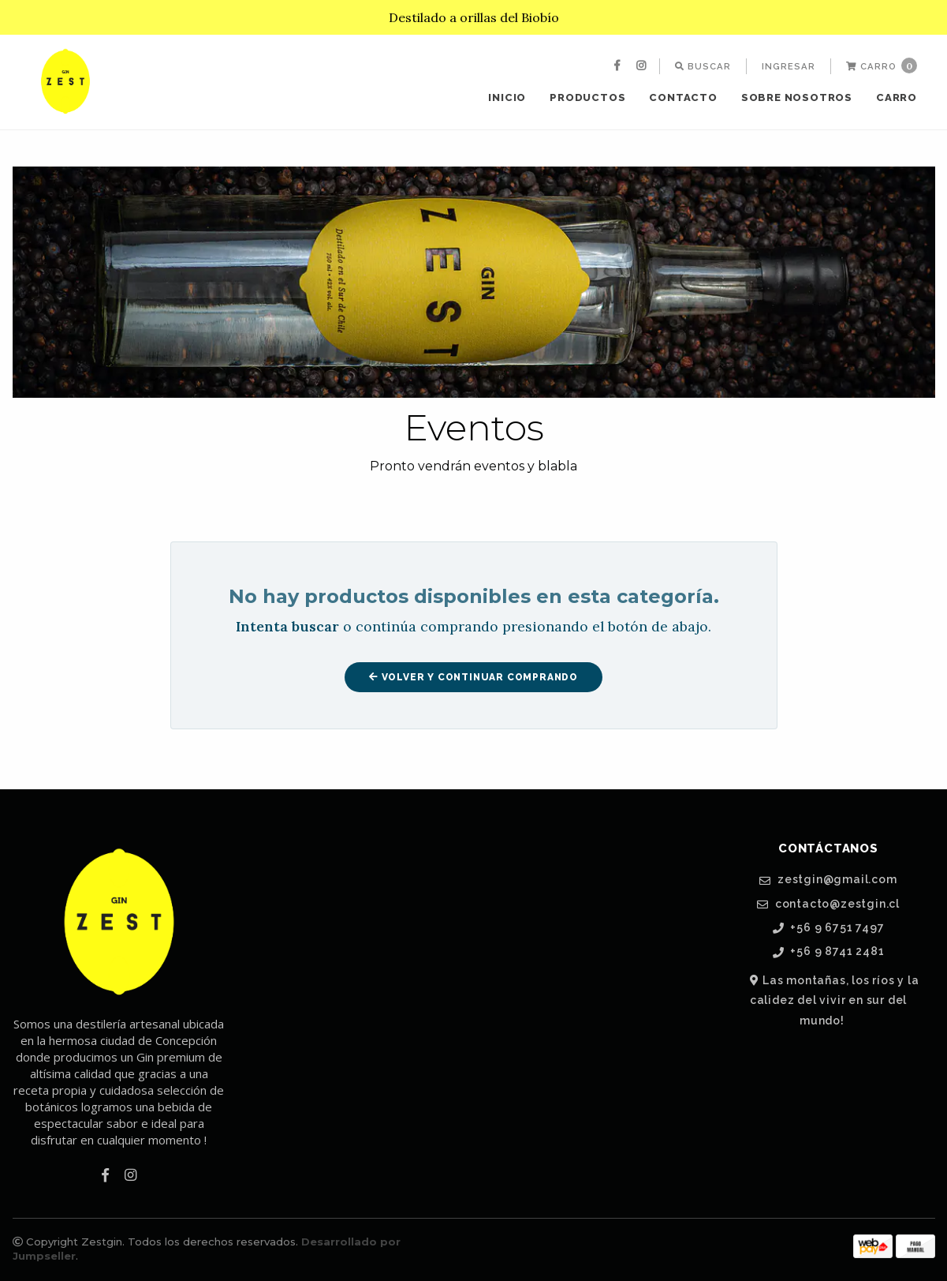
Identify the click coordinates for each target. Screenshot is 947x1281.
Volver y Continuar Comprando (473, 677)
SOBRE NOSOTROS (796, 97)
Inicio (507, 97)
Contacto (683, 97)
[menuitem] (619, 66)
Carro (881, 65)
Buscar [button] (703, 66)
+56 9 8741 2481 (829, 951)
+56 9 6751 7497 (829, 928)
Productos (587, 97)
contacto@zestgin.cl (828, 904)
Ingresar (788, 66)
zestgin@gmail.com (828, 880)
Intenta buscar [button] (287, 626)
